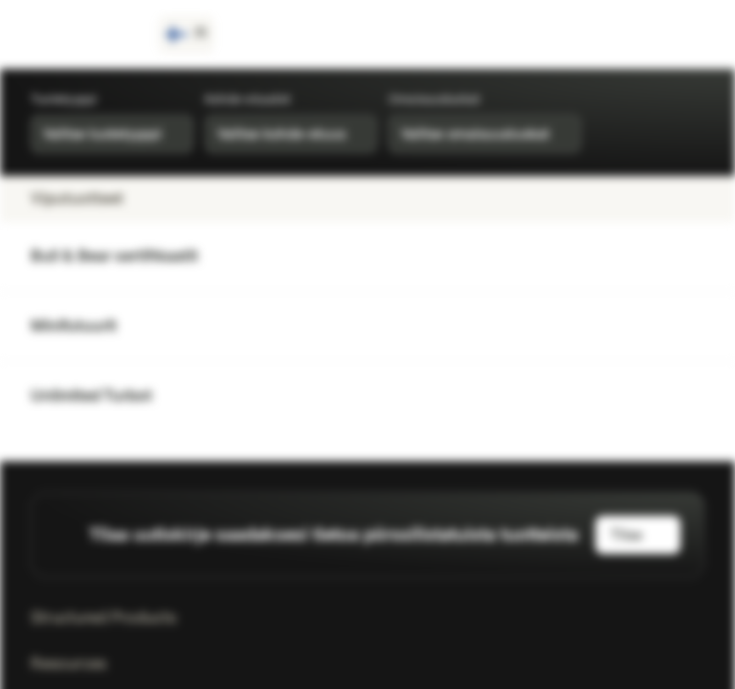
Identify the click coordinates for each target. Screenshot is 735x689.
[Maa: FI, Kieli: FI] (186, 34)
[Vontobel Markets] (83, 34)
